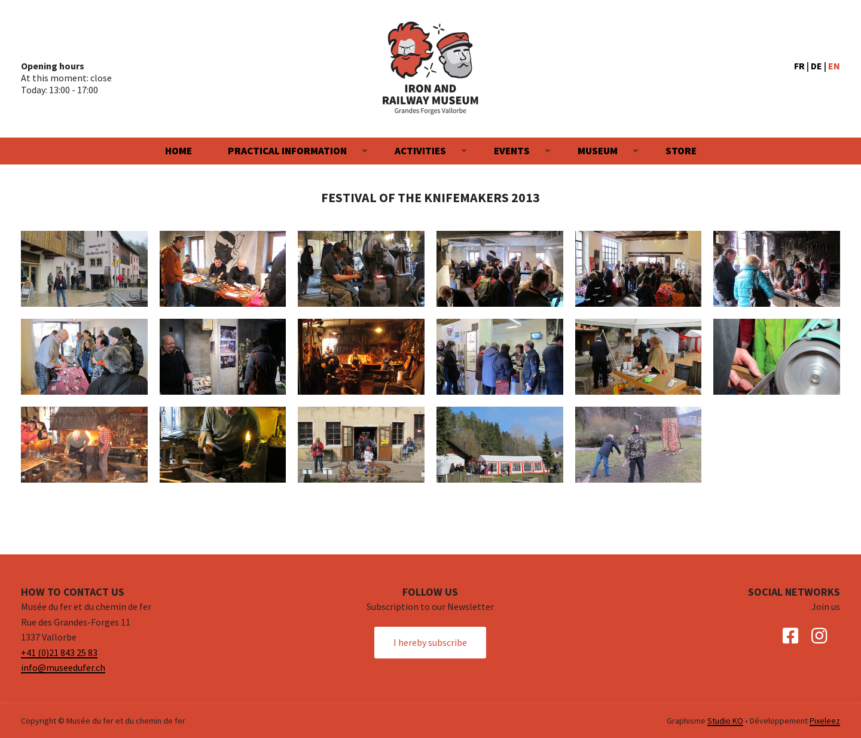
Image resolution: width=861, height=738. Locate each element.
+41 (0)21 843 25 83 (59, 652)
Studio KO (725, 720)
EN (834, 66)
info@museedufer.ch (63, 667)
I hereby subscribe (430, 642)
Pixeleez (825, 720)
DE (816, 66)
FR (799, 66)
